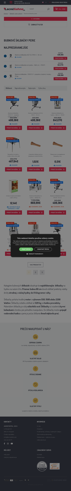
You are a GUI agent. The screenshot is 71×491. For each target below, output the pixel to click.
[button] (35, 254)
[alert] (35, 245)
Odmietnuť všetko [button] (43, 249)
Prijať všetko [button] (26, 249)
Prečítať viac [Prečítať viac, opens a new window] (52, 245)
